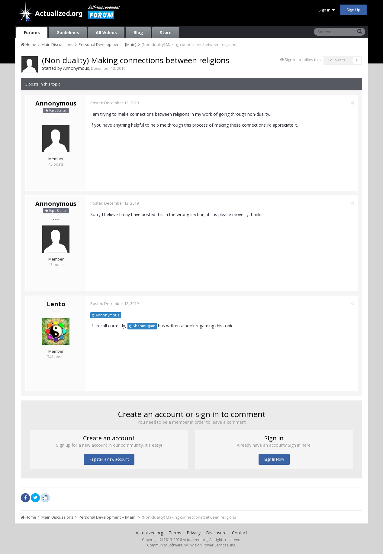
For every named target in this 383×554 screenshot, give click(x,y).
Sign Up (353, 9)
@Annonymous (106, 315)
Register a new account (109, 459)
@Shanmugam (142, 326)
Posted (115, 102)
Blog (138, 32)
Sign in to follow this (303, 59)
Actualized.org (149, 533)
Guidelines (67, 32)
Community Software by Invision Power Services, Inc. (191, 545)
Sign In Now (274, 459)
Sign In (326, 10)
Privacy (194, 533)
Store (166, 32)
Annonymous (76, 68)
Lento (56, 304)
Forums (32, 32)
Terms (175, 533)
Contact (239, 533)
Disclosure (216, 533)
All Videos (106, 32)
